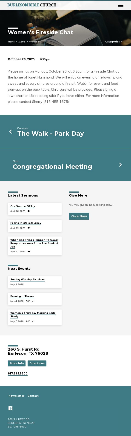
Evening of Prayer (22, 296)
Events (21, 41)
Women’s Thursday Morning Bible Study (33, 315)
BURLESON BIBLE (32, 5)
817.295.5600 (18, 373)
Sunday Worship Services (27, 279)
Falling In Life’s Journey (25, 223)
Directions (37, 363)
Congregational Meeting (52, 166)
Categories (114, 41)
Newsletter (16, 395)
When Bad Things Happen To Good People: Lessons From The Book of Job (34, 243)
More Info (17, 363)
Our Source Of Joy (22, 206)
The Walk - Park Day (50, 133)
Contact (33, 395)
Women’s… (35, 41)
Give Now (79, 216)
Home (11, 41)
